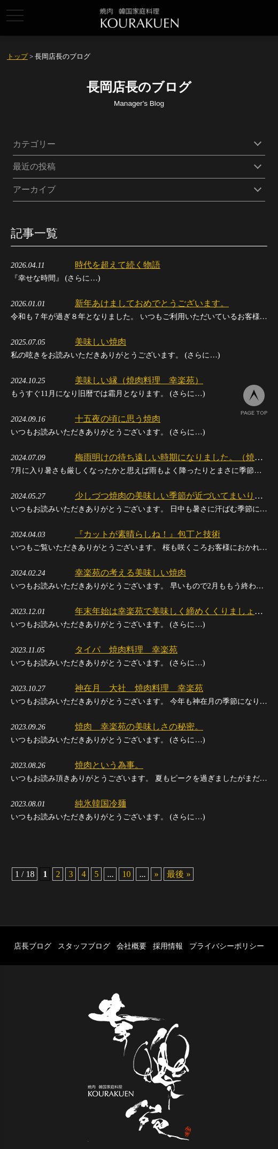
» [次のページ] (156, 874)
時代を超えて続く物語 (117, 264)
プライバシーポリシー (226, 946)
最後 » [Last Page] (178, 874)
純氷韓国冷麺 (100, 803)
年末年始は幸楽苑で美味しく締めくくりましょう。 (173, 611)
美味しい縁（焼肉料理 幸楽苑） (139, 380)
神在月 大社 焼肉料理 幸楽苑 (139, 688)
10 (126, 874)
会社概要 (131, 946)
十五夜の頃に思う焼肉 (117, 418)
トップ (17, 56)
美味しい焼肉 (100, 341)
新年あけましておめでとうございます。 (152, 303)
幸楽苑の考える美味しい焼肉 (130, 572)
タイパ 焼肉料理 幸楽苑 (126, 649)
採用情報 (168, 946)
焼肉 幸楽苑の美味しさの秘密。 (139, 726)
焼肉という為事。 (109, 765)
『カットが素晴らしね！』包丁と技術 (147, 534)
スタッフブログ (84, 946)
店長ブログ (32, 946)
